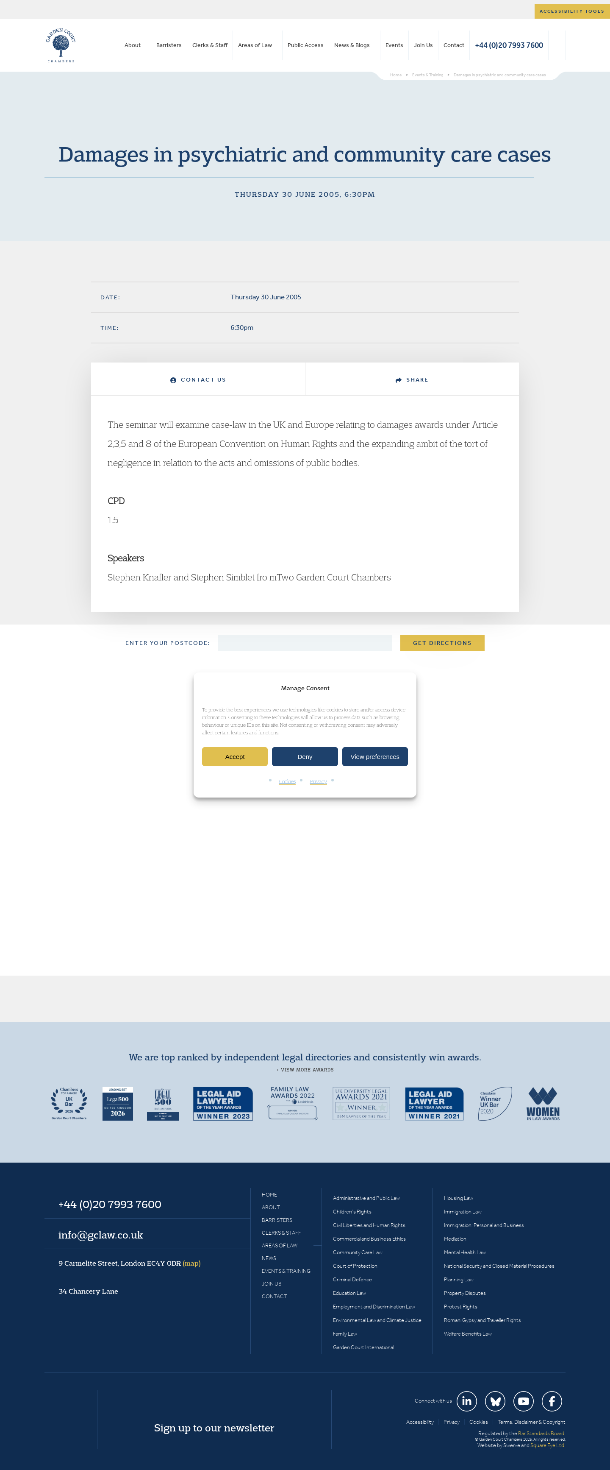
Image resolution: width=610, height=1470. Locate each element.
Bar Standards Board (541, 1433)
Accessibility (420, 1422)
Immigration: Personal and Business (484, 1225)
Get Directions (442, 643)
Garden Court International (363, 1347)
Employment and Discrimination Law (374, 1306)
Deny (304, 756)
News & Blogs (352, 45)
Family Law (345, 1334)
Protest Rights (460, 1306)
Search (557, 45)
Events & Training (286, 1271)
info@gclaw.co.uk (100, 1234)
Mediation (455, 1239)
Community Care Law (358, 1252)
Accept (235, 756)
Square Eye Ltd (547, 1445)
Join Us (423, 45)
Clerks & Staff (209, 45)
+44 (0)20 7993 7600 (509, 45)
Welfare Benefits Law (468, 1334)
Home (269, 1194)
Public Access (306, 45)
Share (412, 379)
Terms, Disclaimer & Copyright (532, 1422)
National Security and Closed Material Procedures (499, 1266)
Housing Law (458, 1198)
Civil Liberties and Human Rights (369, 1225)
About (133, 45)
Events (394, 45)
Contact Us (198, 379)
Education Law (349, 1293)
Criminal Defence (352, 1279)
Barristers (169, 45)
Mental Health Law (465, 1252)
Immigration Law (463, 1211)
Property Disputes (465, 1293)
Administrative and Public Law (366, 1198)
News (269, 1258)
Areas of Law (255, 45)
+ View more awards (305, 1070)
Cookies (287, 781)
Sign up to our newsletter (214, 1427)
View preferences (375, 756)
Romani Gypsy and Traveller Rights (482, 1320)
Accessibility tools (572, 11)
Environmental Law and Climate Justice (377, 1320)
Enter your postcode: (168, 643)
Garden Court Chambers (61, 45)
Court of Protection (355, 1266)
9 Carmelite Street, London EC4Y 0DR (129, 1263)
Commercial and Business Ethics (369, 1239)
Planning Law (459, 1279)
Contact (454, 45)
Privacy (318, 781)
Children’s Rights (352, 1211)
